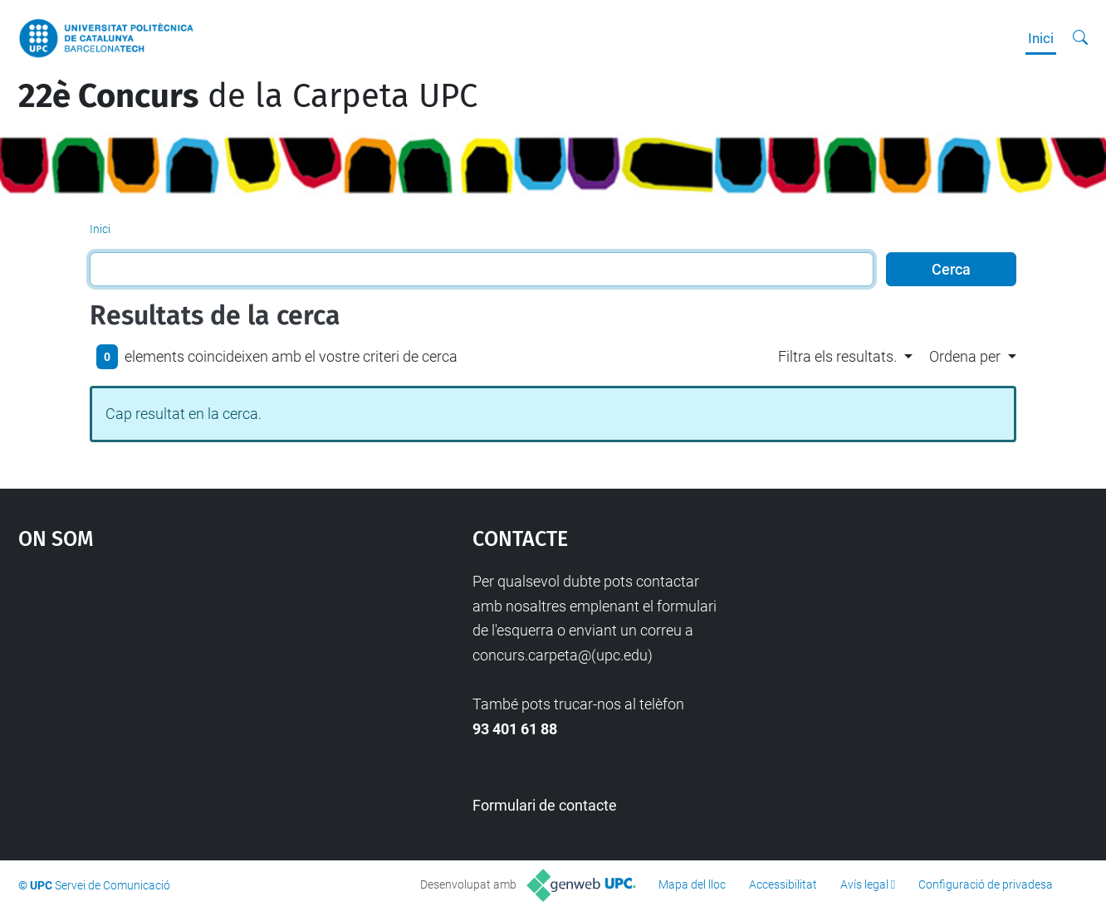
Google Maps (190, 693)
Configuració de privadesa (985, 884)
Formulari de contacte (544, 805)
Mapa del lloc (692, 884)
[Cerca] (1080, 38)
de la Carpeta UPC (247, 96)
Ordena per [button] (965, 356)
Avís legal (864, 884)
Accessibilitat (783, 884)
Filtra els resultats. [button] (837, 356)
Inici (1041, 38)
